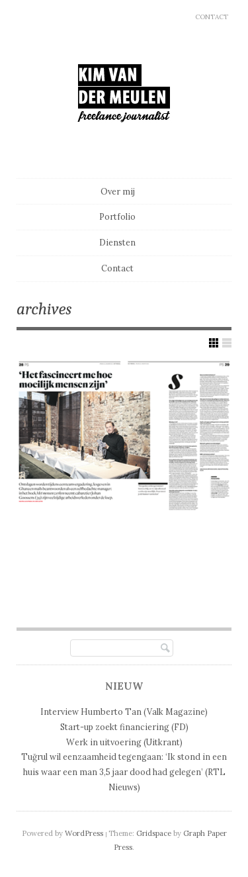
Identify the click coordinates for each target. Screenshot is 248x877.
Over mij (118, 191)
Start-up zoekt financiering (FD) (124, 726)
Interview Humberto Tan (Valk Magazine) (124, 711)
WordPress (84, 833)
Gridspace (153, 833)
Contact (211, 17)
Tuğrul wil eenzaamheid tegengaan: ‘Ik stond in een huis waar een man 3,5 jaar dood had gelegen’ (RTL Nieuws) (124, 771)
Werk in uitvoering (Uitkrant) (124, 742)
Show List (226, 342)
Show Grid (213, 342)
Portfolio (117, 216)
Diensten (117, 242)
